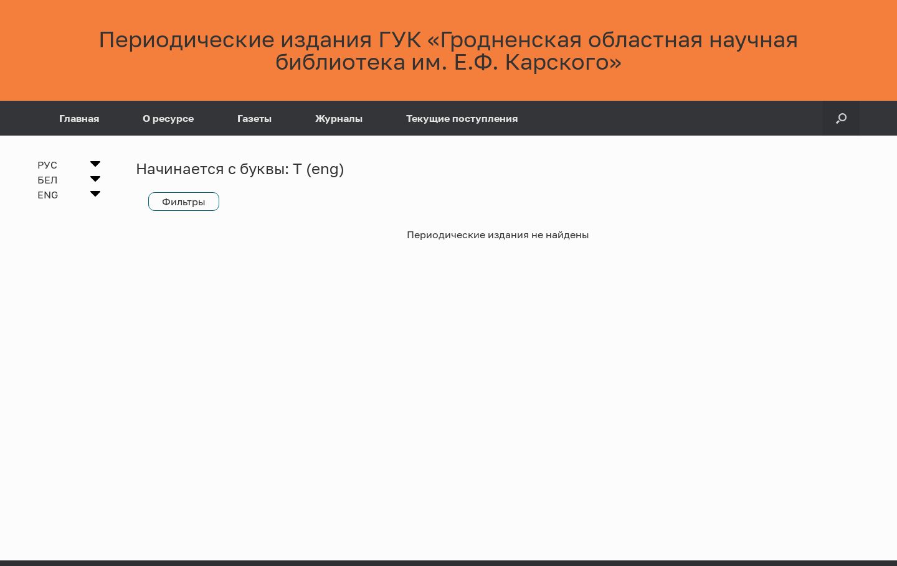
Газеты (254, 118)
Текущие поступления (462, 118)
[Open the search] (841, 118)
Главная (79, 118)
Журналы (339, 118)
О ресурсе (168, 118)
